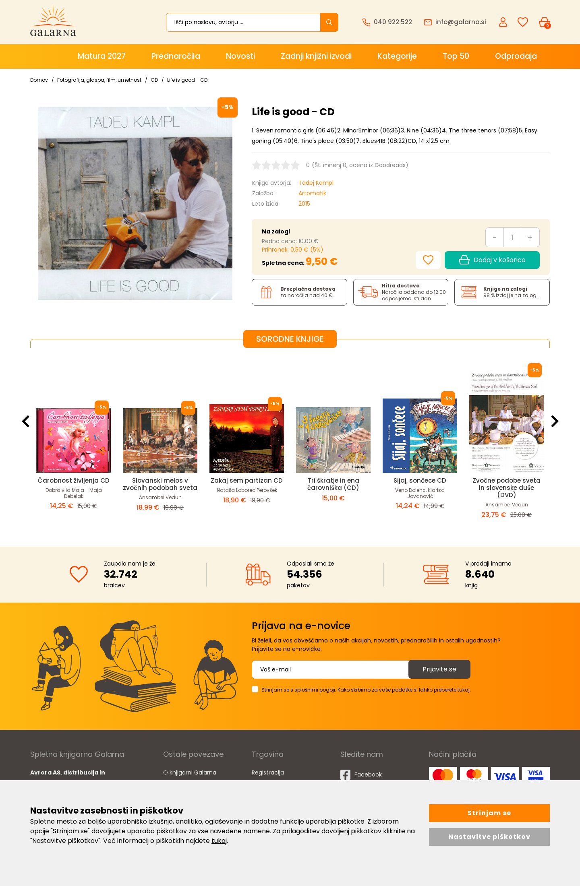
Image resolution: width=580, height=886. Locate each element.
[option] (73, 440)
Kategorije (397, 56)
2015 (304, 204)
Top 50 (456, 56)
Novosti (240, 56)
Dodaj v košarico (492, 260)
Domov (39, 79)
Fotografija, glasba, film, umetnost (99, 79)
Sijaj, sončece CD (420, 480)
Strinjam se (489, 813)
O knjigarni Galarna (189, 772)
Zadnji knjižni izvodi (316, 56)
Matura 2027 (102, 56)
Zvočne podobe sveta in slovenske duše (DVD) (506, 487)
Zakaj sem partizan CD (247, 480)
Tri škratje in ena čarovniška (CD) (333, 484)
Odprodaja (516, 56)
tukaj (219, 840)
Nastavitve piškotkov (489, 836)
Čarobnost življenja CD (74, 480)
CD (154, 79)
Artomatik (312, 193)
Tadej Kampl (316, 183)
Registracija (268, 772)
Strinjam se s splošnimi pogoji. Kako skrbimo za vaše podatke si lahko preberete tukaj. (366, 689)
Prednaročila (175, 56)
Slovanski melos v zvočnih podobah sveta (160, 484)
